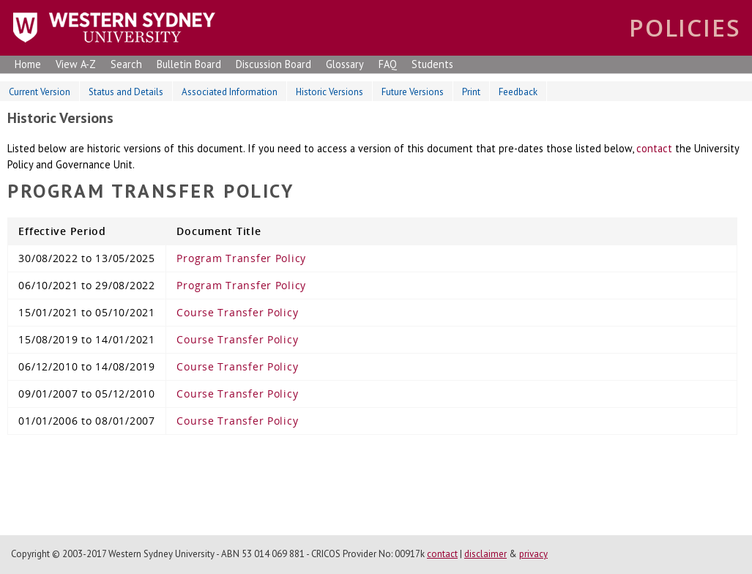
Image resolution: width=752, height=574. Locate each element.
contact (654, 148)
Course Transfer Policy (237, 312)
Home (28, 64)
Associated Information (230, 92)
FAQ (388, 64)
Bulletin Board (189, 64)
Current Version (39, 92)
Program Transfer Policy (241, 258)
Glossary (345, 64)
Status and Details (126, 92)
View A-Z (76, 64)
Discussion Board (273, 64)
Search (126, 64)
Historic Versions (329, 92)
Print (471, 92)
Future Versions (412, 92)
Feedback (518, 92)
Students (432, 64)
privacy (533, 554)
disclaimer (485, 554)
